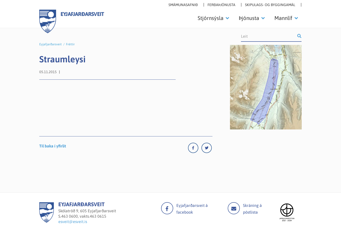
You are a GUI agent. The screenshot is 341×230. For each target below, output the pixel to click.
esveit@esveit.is (72, 221)
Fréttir (70, 44)
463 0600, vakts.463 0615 (83, 216)
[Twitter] (206, 149)
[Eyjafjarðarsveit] (46, 221)
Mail (234, 208)
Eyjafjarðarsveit (50, 44)
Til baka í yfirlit (52, 146)
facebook (167, 208)
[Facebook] (194, 149)
